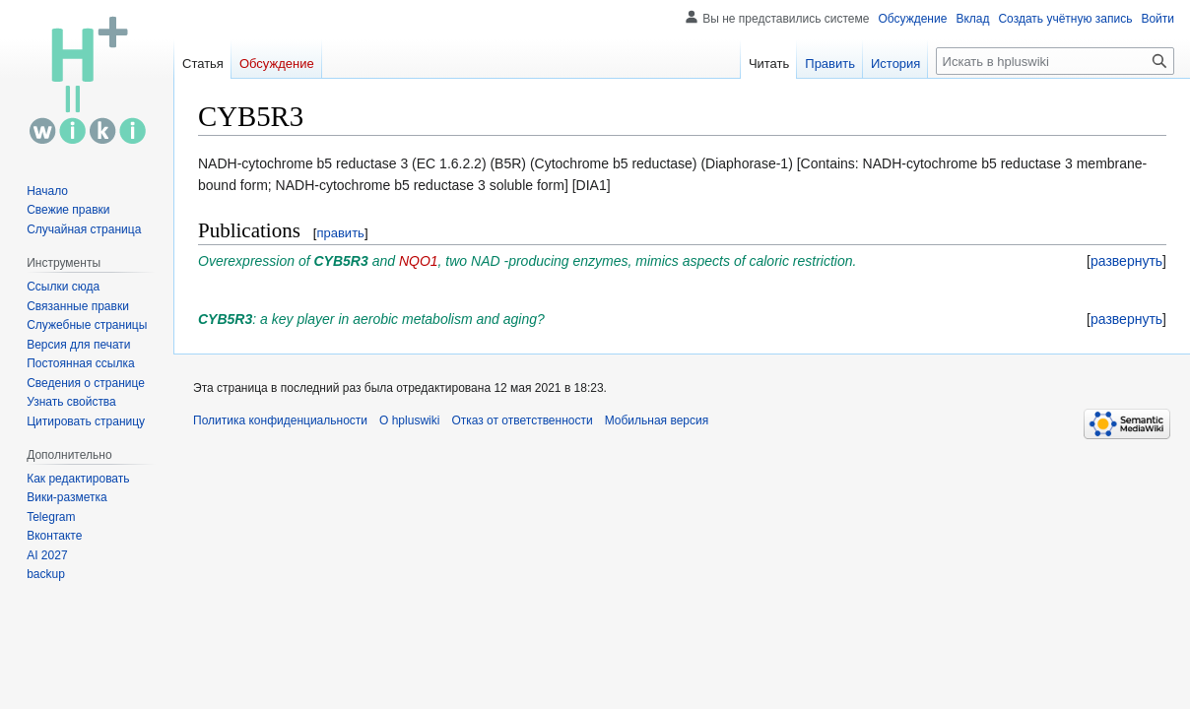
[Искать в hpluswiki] (1055, 61)
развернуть (1126, 261)
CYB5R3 (341, 261)
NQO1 (418, 261)
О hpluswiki (409, 420)
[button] (1126, 261)
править (340, 233)
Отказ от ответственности (521, 420)
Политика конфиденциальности (280, 420)
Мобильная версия (657, 420)
